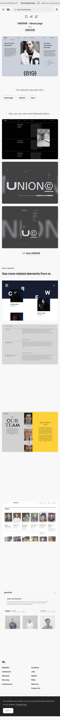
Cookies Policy (21, 704)
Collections (6, 672)
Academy (35, 667)
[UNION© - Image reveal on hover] (30, 139)
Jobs (33, 672)
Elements (5, 676)
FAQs (33, 680)
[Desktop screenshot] (30, 183)
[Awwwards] (8, 10)
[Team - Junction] (30, 609)
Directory (5, 680)
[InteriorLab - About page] (30, 344)
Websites (5, 667)
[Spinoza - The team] (30, 432)
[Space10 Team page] (30, 521)
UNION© (30, 30)
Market (34, 676)
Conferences (7, 684)
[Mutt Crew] (30, 301)
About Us (35, 684)
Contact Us (35, 688)
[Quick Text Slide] (30, 388)
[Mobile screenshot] (30, 227)
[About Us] (30, 477)
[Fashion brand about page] (30, 565)
